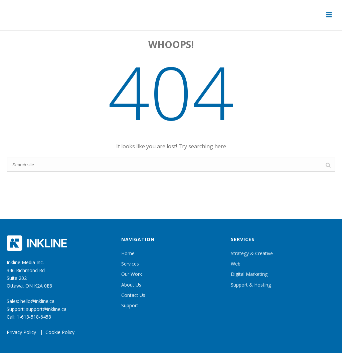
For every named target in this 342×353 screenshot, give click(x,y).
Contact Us (133, 295)
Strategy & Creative (252, 253)
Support (129, 305)
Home (128, 253)
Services (130, 263)
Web (235, 263)
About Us (131, 285)
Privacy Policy (21, 332)
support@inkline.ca (46, 309)
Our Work (131, 274)
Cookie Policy (59, 332)
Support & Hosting (251, 285)
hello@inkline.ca (37, 301)
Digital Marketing (249, 274)
